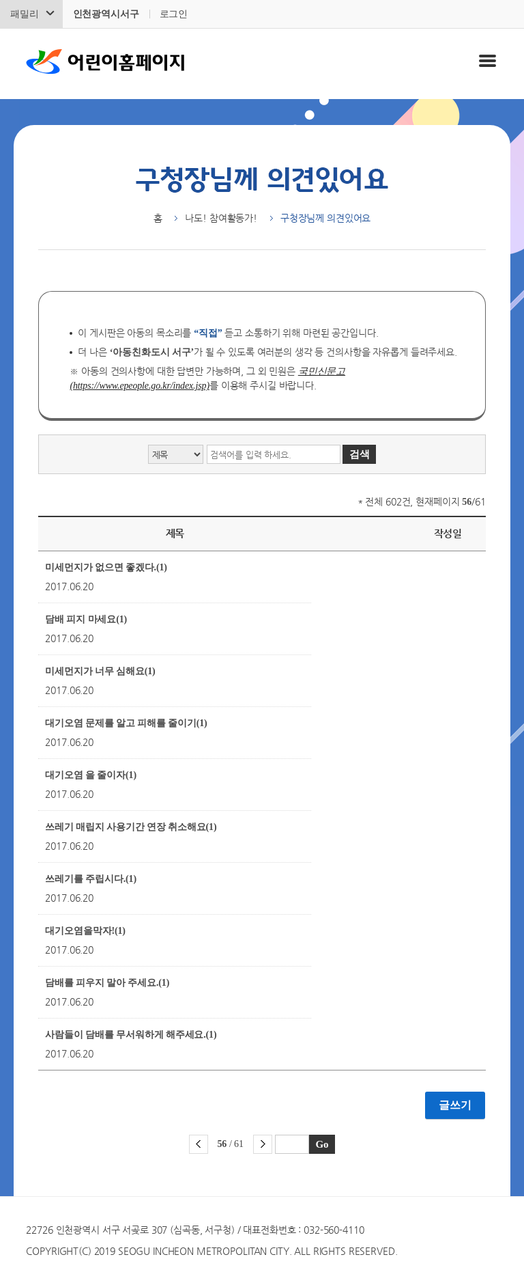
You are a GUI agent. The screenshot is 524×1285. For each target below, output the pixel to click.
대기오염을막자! (85, 931)
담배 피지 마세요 (86, 619)
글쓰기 (455, 1105)
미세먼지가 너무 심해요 (100, 671)
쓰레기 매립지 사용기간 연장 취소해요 (130, 827)
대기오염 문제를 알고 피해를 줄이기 (126, 723)
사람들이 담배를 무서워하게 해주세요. (130, 1035)
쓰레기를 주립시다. (90, 879)
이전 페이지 (198, 1144)
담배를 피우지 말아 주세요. (107, 983)
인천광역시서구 (106, 14)
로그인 (174, 14)
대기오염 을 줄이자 (90, 775)
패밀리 (24, 14)
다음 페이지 (262, 1144)
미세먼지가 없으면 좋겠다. (105, 567)
